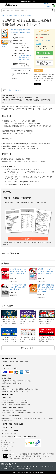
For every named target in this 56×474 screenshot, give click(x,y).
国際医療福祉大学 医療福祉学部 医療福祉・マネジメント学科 (20, 32)
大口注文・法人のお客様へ (10, 430)
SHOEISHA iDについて (6, 450)
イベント (28, 468)
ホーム (3, 15)
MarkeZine (12, 466)
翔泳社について (5, 448)
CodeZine (4, 466)
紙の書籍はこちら (44, 58)
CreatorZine (6, 468)
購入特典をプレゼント (28, 239)
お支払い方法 (6, 365)
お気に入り (39, 70)
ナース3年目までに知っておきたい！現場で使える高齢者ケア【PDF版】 (17, 287)
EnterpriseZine (21, 466)
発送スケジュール (7, 394)
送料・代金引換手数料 (9, 358)
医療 (24, 59)
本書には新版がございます (45, 63)
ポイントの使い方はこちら (43, 40)
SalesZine (51, 466)
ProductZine (20, 468)
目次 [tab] (10, 90)
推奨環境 (14, 78)
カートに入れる (44, 53)
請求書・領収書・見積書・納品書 (12, 424)
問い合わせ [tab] (18, 90)
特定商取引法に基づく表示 (7, 442)
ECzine (29, 466)
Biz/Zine (35, 466)
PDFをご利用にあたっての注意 (20, 74)
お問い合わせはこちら (9, 433)
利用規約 (3, 440)
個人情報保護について (6, 444)
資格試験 (22, 56)
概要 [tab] (4, 90)
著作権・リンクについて (7, 446)
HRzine (13, 468)
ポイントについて (7, 427)
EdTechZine (43, 466)
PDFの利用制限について (19, 70)
